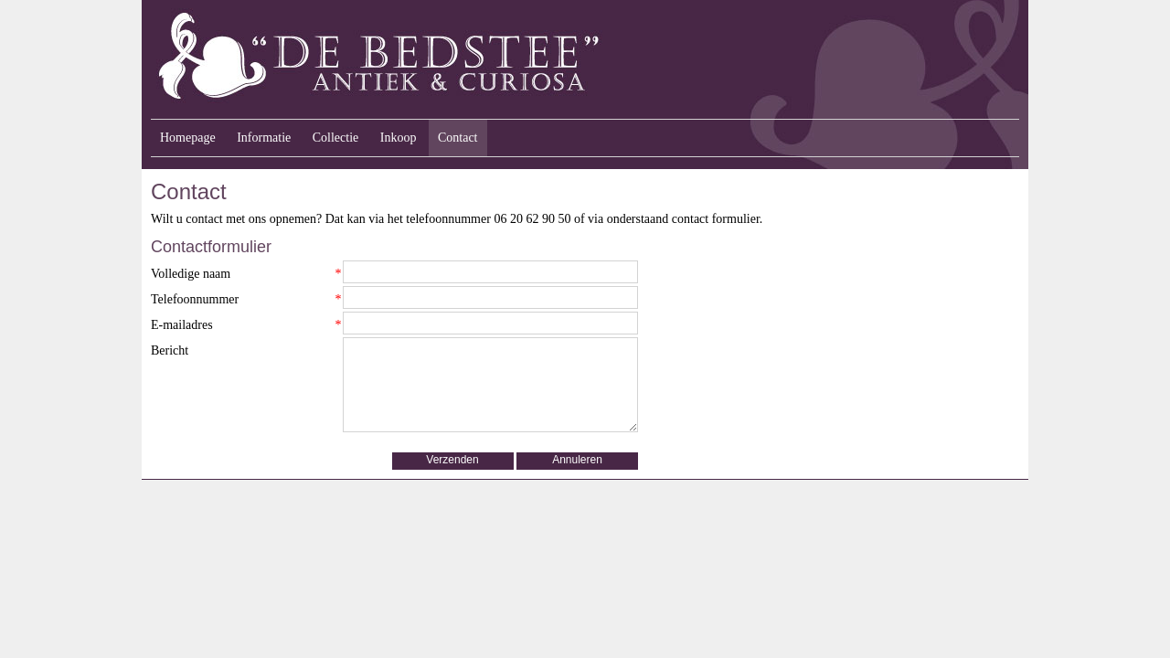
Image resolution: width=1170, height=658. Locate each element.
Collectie (336, 137)
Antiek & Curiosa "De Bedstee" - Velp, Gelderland (493, 59)
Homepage (188, 137)
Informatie (264, 137)
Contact (458, 137)
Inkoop (398, 137)
